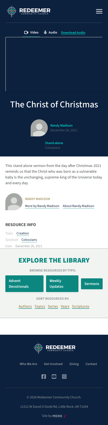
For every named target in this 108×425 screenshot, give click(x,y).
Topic (9, 233)
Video (31, 32)
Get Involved (53, 364)
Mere (56, 416)
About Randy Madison (78, 206)
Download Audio (73, 32)
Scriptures (80, 306)
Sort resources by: (52, 298)
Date (8, 246)
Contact (91, 364)
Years (65, 306)
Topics (39, 306)
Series (53, 306)
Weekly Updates (56, 283)
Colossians (29, 239)
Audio (50, 32)
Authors (25, 306)
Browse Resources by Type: (53, 270)
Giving (74, 364)
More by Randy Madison (42, 206)
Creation (22, 233)
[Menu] (99, 11)
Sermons (91, 283)
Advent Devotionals (19, 283)
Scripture (11, 239)
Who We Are (28, 364)
